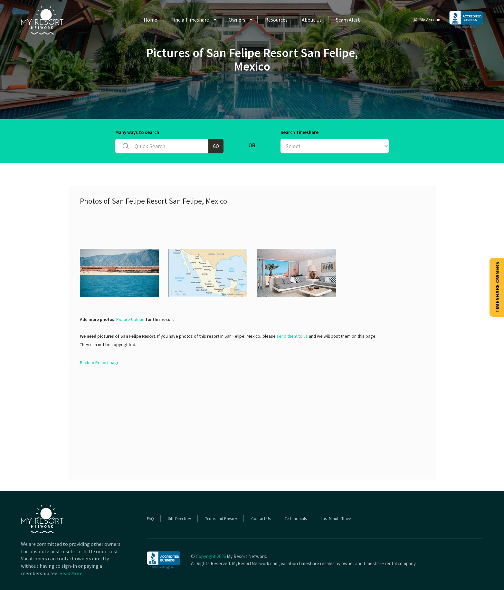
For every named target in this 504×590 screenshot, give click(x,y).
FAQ (150, 518)
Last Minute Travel (336, 518)
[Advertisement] (197, 226)
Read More (70, 573)
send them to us (292, 336)
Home (150, 19)
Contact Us (261, 518)
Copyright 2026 (211, 556)
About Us (312, 19)
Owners (237, 19)
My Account (427, 20)
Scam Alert (348, 19)
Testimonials (296, 518)
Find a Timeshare (190, 19)
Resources (276, 19)
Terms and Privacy (221, 518)
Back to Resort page (99, 362)
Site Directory (179, 518)
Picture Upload (130, 319)
